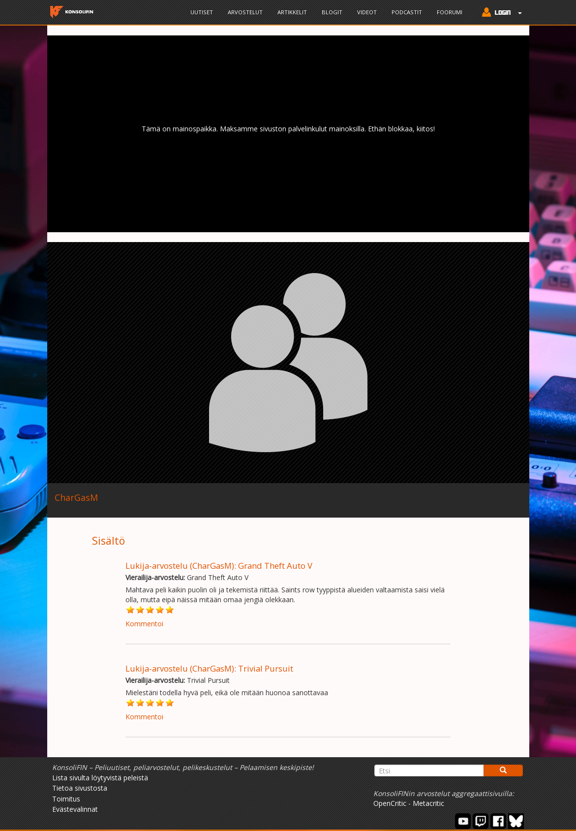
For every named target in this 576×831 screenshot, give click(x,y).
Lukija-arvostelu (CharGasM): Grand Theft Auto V (218, 565)
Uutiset (201, 12)
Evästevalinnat (75, 809)
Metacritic (428, 803)
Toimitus (66, 798)
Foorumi (449, 12)
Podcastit (407, 12)
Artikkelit (292, 12)
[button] (499, 13)
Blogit (332, 12)
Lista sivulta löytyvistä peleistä (100, 777)
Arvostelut (245, 12)
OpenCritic (389, 803)
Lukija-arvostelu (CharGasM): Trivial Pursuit (209, 668)
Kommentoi (144, 623)
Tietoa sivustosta (79, 788)
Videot (367, 12)
